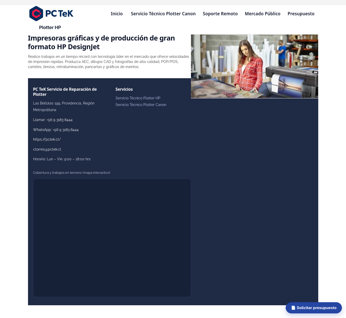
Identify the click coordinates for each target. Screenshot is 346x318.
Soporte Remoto (220, 14)
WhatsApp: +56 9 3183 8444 (56, 130)
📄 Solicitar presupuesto (314, 307)
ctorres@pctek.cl (47, 149)
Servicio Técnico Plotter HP (138, 98)
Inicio (117, 14)
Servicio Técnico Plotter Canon (163, 14)
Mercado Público (263, 14)
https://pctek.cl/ (47, 139)
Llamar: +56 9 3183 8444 (53, 120)
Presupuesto (301, 14)
